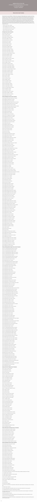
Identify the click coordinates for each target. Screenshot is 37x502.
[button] (1, 500)
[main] (18, 6)
